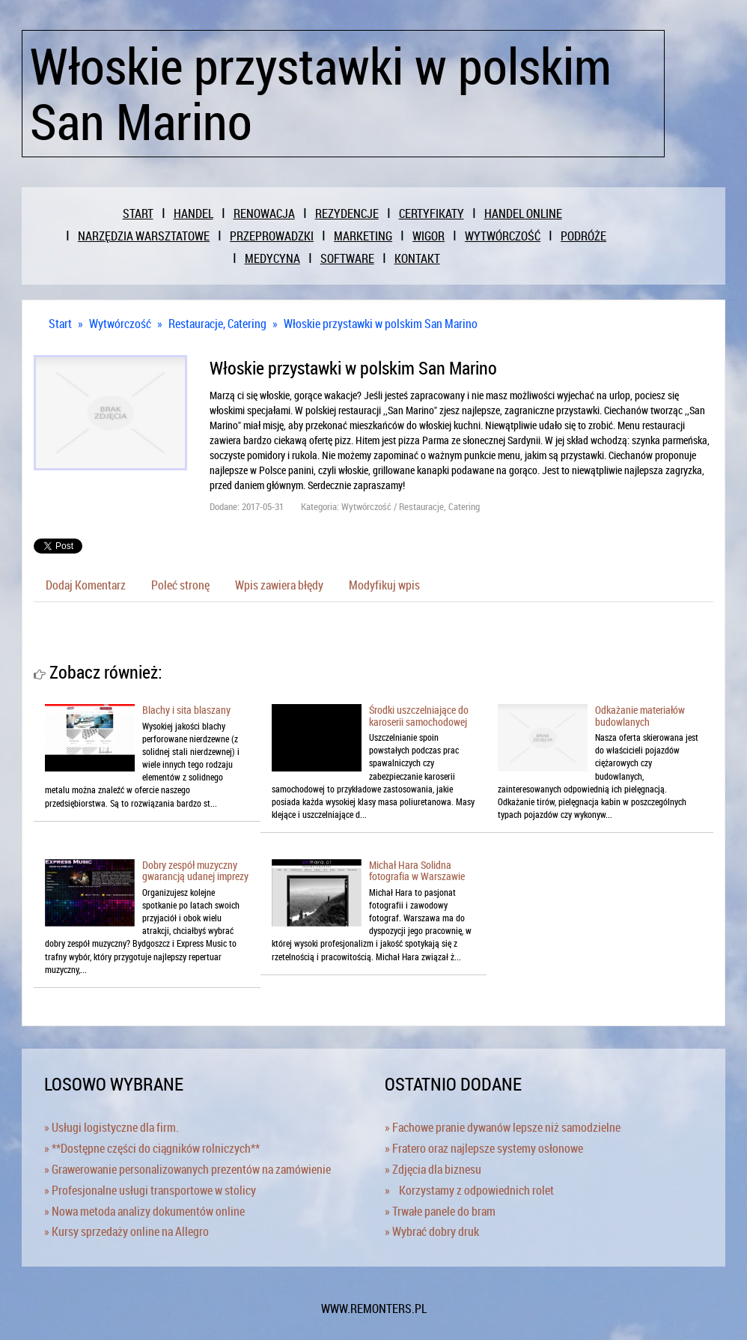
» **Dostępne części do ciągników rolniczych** (152, 1148)
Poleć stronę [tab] (180, 585)
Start (60, 323)
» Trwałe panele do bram (440, 1211)
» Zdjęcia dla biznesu (433, 1169)
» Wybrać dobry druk (432, 1231)
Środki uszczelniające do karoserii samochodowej (419, 715)
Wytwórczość (120, 323)
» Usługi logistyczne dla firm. (111, 1127)
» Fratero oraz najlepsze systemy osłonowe (484, 1148)
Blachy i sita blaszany (186, 710)
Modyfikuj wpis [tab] (384, 585)
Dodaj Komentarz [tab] (86, 585)
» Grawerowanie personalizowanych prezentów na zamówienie (187, 1169)
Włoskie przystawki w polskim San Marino (381, 323)
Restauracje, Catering (217, 323)
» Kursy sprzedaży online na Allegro (126, 1231)
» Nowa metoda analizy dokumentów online (144, 1211)
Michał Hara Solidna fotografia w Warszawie (417, 870)
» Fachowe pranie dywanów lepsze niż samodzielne (503, 1127)
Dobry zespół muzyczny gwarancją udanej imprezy (195, 870)
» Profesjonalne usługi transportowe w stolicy (150, 1190)
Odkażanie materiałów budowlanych (640, 715)
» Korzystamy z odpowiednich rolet (469, 1190)
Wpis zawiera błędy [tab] (279, 585)
